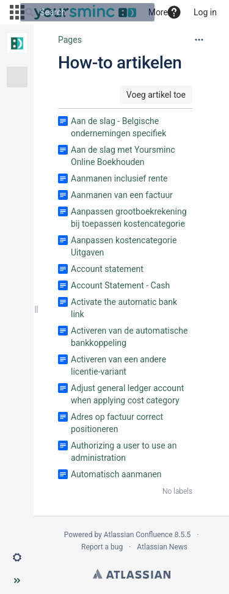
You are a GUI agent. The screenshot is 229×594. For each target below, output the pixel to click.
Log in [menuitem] (205, 12)
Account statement (107, 269)
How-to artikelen (120, 63)
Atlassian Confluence (138, 534)
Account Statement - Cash (120, 285)
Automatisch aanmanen (116, 474)
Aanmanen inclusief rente (119, 178)
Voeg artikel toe (156, 95)
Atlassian (131, 574)
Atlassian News (162, 547)
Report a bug (102, 547)
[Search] (29, 12)
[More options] (199, 40)
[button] (174, 12)
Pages (70, 40)
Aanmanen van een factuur (122, 195)
